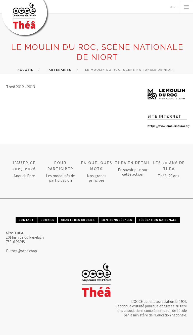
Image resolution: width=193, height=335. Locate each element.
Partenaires (59, 70)
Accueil (25, 70)
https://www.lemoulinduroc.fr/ (168, 126)
